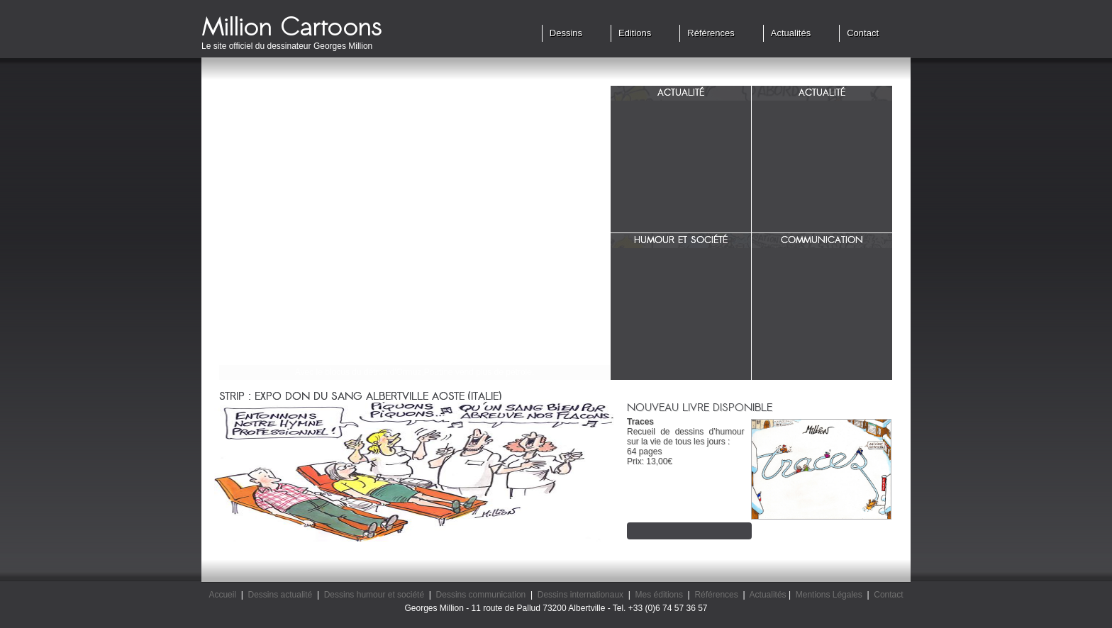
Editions (634, 33)
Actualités (791, 33)
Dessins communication (481, 595)
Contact (863, 33)
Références (710, 33)
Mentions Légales (829, 595)
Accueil (222, 595)
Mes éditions (659, 595)
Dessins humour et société (374, 595)
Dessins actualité (280, 595)
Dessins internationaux (580, 595)
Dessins (566, 33)
